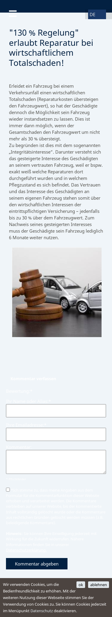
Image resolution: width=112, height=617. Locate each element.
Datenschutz (41, 610)
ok (81, 584)
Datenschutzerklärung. (26, 550)
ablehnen (98, 584)
